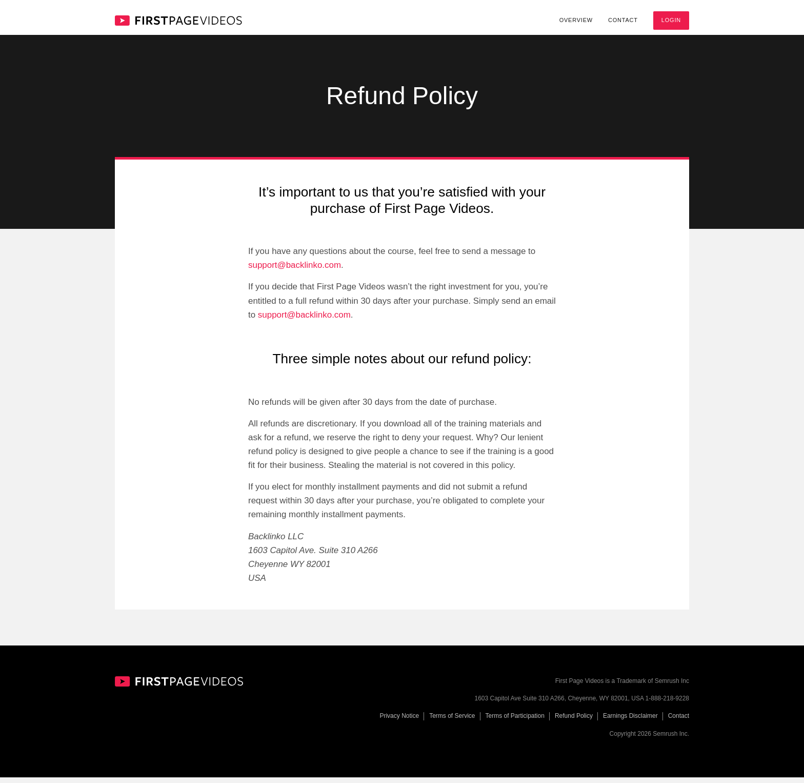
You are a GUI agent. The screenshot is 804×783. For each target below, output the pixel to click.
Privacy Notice (399, 722)
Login (671, 20)
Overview (576, 20)
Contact (623, 20)
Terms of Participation (515, 722)
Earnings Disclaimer (630, 722)
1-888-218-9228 (667, 704)
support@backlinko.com (294, 271)
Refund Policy (574, 722)
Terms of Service (452, 722)
